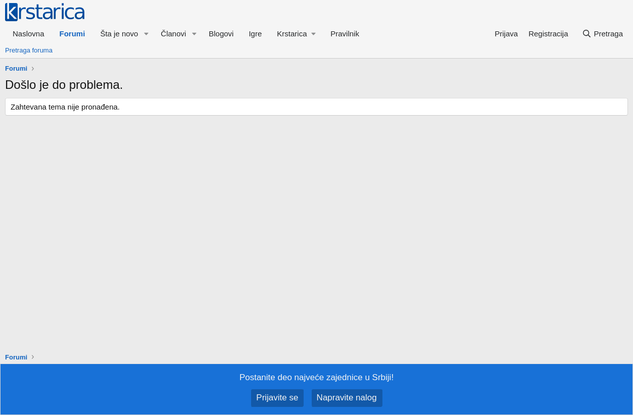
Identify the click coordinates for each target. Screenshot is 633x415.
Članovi (173, 33)
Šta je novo (119, 33)
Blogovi (221, 33)
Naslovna (28, 33)
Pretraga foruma (29, 50)
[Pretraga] (602, 33)
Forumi (72, 33)
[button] (146, 33)
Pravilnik (344, 33)
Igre (255, 33)
